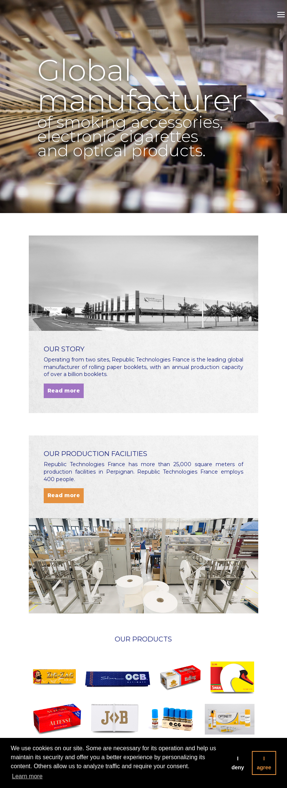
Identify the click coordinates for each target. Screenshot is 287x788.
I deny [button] (237, 762)
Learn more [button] (27, 776)
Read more (63, 390)
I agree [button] (264, 762)
